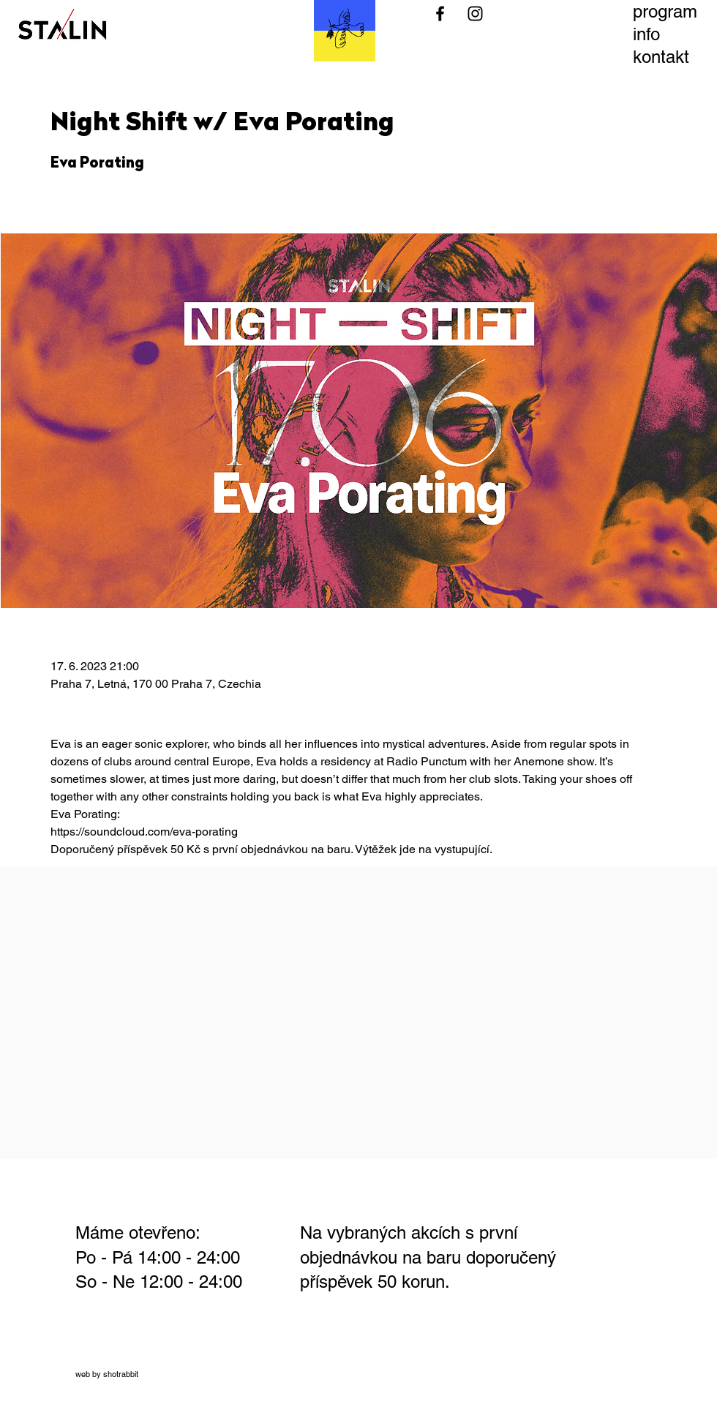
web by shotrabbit (106, 1374)
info (646, 34)
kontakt (661, 57)
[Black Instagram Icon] (475, 13)
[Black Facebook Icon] (440, 13)
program (665, 11)
